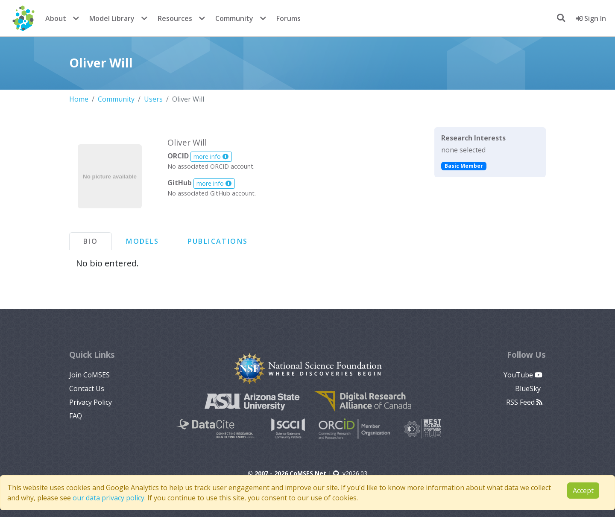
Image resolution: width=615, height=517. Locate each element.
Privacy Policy (90, 402)
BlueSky (528, 388)
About (55, 18)
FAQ (75, 416)
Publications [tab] (217, 241)
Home (78, 99)
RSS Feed (524, 402)
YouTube (523, 375)
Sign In (591, 18)
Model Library (112, 18)
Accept (583, 490)
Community (234, 18)
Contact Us (86, 388)
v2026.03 (350, 473)
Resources (175, 18)
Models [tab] (142, 241)
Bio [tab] (90, 241)
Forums (288, 18)
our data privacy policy (108, 497)
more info (210, 156)
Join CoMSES (89, 375)
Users (153, 99)
